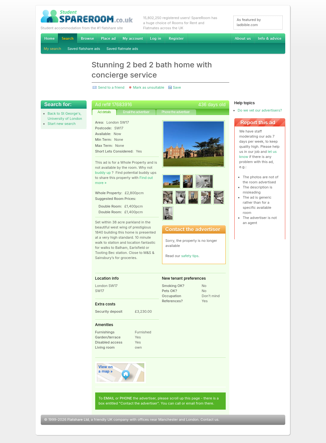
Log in (155, 38)
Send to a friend (111, 87)
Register (176, 38)
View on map (120, 372)
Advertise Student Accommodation (108, 38)
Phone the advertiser (175, 112)
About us (242, 38)
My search (52, 48)
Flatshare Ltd (78, 419)
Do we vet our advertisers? (260, 110)
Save (177, 87)
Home (49, 38)
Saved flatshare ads (83, 48)
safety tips (189, 256)
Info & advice (269, 38)
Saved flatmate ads (122, 48)
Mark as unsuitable (148, 87)
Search (67, 38)
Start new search (62, 123)
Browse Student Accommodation (87, 38)
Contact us (209, 419)
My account (132, 38)
